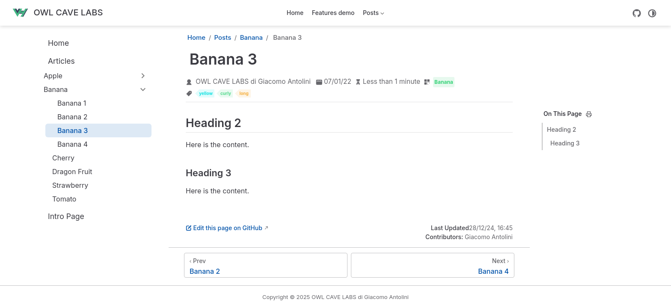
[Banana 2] (265, 265)
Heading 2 (561, 129)
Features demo (333, 12)
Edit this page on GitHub (224, 227)
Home (295, 12)
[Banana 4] (432, 265)
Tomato (60, 199)
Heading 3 (565, 143)
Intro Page (61, 216)
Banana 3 (68, 130)
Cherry (59, 158)
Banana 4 (68, 144)
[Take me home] (57, 13)
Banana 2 (68, 117)
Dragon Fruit (68, 171)
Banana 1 (67, 103)
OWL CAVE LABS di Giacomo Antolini (253, 81)
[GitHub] (637, 13)
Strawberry (66, 185)
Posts (372, 14)
